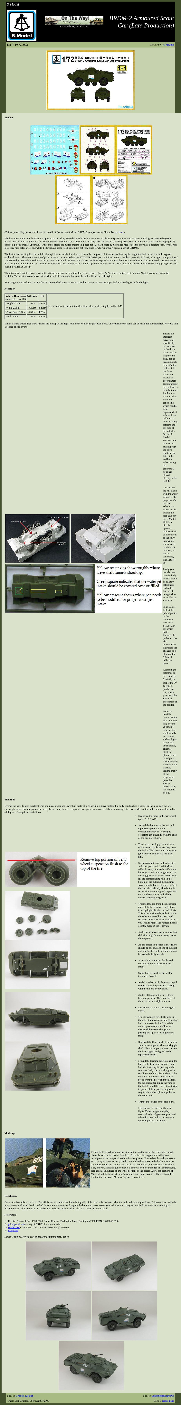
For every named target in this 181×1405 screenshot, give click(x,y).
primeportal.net (16, 1224)
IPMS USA (14, 1227)
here (121, 232)
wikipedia (13, 1230)
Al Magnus (168, 44)
